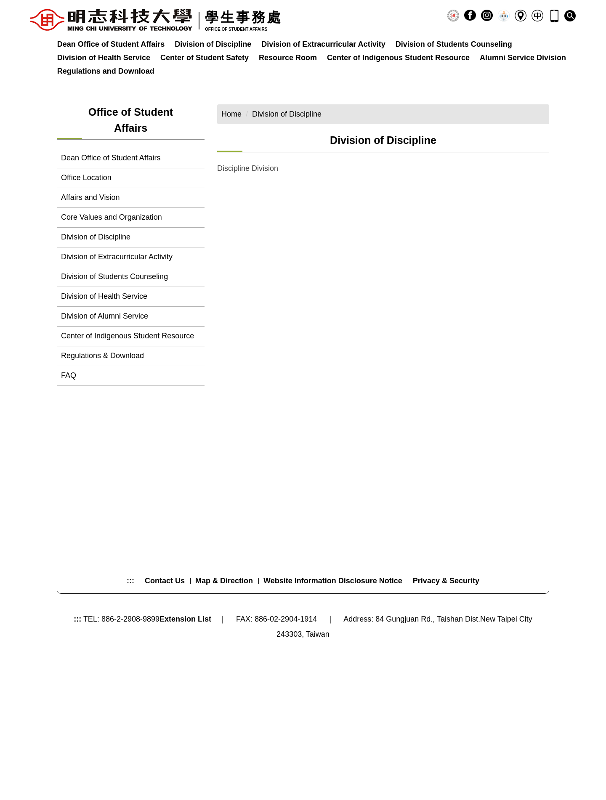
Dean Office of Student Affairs (111, 44)
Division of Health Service (103, 57)
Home (231, 229)
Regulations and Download (105, 71)
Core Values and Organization (111, 332)
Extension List (185, 753)
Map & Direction (224, 715)
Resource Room (288, 57)
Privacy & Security (446, 715)
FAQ (68, 490)
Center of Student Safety (204, 57)
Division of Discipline (213, 44)
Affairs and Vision (90, 312)
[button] (570, 15)
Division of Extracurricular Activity (323, 44)
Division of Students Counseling (454, 44)
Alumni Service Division (523, 57)
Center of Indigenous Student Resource (398, 57)
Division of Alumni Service (104, 431)
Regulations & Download (102, 470)
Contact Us (165, 715)
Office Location (86, 292)
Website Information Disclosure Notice (332, 715)
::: (130, 715)
